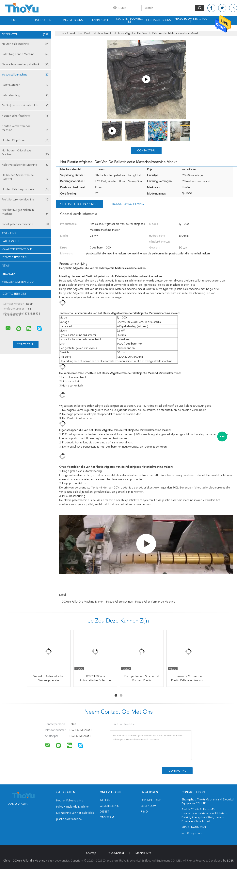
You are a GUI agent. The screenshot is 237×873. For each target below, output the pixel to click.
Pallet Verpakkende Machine (25, 165)
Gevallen (9, 273)
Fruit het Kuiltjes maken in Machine (25, 212)
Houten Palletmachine (25, 44)
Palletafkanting (25, 95)
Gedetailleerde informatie (79, 204)
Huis (14, 20)
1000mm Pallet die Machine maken (81, 601)
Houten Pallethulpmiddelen (25, 189)
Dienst (104, 811)
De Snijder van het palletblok (25, 106)
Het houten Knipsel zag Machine (25, 153)
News (6, 265)
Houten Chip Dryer (25, 140)
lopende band (151, 800)
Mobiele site (143, 853)
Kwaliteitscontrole (129, 20)
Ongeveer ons (72, 20)
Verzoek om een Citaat (190, 20)
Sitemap (91, 853)
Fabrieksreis (100, 20)
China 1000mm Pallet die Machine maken (28, 860)
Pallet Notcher (25, 85)
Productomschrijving (127, 204)
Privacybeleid (116, 853)
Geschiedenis (109, 806)
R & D (144, 811)
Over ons (9, 233)
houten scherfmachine (25, 116)
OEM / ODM (148, 806)
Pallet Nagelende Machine (25, 54)
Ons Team (107, 817)
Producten (43, 20)
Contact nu (146, 150)
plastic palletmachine (25, 75)
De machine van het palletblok (25, 64)
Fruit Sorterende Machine (25, 200)
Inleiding (106, 800)
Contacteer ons (158, 20)
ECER (230, 860)
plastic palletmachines (119, 601)
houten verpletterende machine (25, 128)
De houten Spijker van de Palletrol (25, 177)
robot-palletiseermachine (25, 224)
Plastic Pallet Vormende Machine (155, 601)
